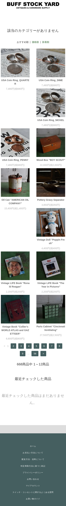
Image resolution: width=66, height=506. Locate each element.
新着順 (45, 42)
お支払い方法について (33, 453)
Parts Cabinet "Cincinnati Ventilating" (51, 328)
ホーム (33, 446)
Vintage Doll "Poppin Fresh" (51, 241)
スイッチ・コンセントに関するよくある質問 (33, 492)
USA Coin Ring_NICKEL (50, 120)
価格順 (35, 42)
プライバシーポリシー (33, 473)
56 (35, 353)
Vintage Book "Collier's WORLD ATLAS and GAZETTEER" (15, 330)
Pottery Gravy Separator (50, 199)
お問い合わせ (33, 479)
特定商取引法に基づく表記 (33, 466)
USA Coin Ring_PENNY (15, 160)
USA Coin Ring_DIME (51, 80)
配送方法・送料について (33, 459)
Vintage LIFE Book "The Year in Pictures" (50, 285)
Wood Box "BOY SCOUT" (50, 160)
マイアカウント (33, 486)
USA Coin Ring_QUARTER (15, 82)
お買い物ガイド (33, 499)
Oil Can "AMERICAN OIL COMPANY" (15, 201)
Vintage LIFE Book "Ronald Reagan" (15, 285)
